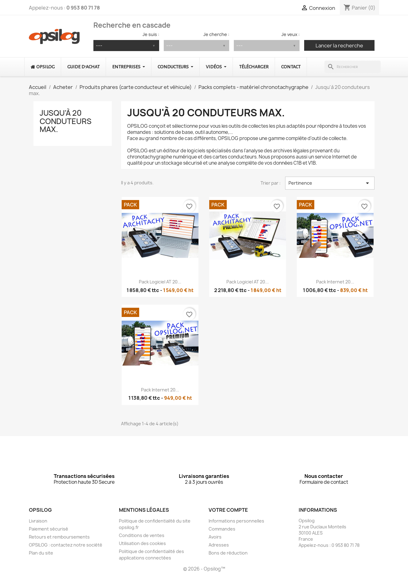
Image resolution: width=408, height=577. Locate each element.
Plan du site (41, 553)
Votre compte (228, 510)
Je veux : (290, 34)
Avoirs (215, 537)
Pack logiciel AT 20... (160, 282)
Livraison (38, 521)
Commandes (222, 529)
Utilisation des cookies (142, 543)
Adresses (219, 545)
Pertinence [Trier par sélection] (329, 183)
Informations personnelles (236, 521)
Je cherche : (216, 34)
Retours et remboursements (59, 537)
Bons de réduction (228, 553)
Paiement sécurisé (48, 529)
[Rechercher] (352, 67)
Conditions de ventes (141, 535)
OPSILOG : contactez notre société (65, 545)
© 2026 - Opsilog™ (204, 569)
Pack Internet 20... (335, 282)
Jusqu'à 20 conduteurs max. (66, 121)
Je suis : (151, 34)
